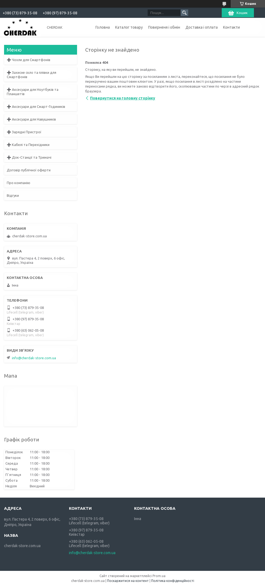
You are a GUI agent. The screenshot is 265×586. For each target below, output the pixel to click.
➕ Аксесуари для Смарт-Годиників (36, 106)
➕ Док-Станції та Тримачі (29, 157)
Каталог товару (129, 27)
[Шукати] (184, 12)
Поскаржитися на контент (128, 580)
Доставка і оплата (202, 27)
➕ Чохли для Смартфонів (28, 60)
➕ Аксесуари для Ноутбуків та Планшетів (32, 92)
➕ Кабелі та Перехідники (28, 144)
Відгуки (13, 195)
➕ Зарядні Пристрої (24, 132)
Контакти (231, 27)
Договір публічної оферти (29, 170)
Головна (102, 27)
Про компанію (18, 183)
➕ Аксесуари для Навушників (31, 119)
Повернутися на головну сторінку (122, 98)
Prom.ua (159, 576)
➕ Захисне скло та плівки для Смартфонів (31, 75)
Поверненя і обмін (164, 27)
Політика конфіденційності (172, 580)
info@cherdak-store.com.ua (34, 358)
